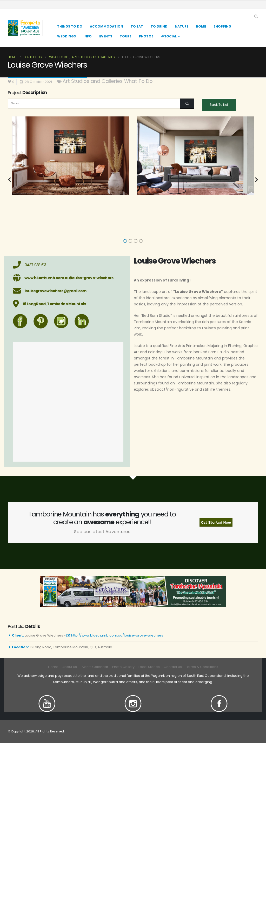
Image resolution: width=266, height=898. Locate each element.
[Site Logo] (25, 28)
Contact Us (172, 667)
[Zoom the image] (47, 698)
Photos (146, 36)
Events (105, 36)
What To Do (138, 81)
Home (201, 26)
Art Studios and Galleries (93, 81)
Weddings (66, 36)
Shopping (222, 26)
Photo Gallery (123, 667)
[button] (256, 16)
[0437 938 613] (68, 265)
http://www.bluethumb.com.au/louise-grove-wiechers (114, 635)
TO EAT (137, 26)
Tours (125, 36)
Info (87, 36)
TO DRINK (159, 26)
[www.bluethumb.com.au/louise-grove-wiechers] (68, 278)
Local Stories (149, 667)
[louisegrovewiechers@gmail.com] (68, 291)
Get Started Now (216, 522)
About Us (69, 667)
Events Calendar (94, 667)
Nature (181, 26)
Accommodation (106, 26)
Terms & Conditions (201, 667)
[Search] (187, 104)
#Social (169, 36)
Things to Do (69, 26)
